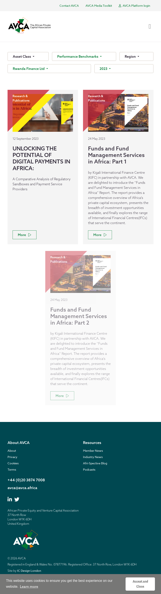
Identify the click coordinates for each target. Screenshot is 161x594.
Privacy (12, 457)
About (12, 451)
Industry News (93, 457)
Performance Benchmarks (78, 56)
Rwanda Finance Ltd (29, 69)
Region (131, 56)
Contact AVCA (69, 6)
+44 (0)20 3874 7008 (26, 480)
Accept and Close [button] (140, 584)
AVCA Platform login (134, 6)
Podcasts (89, 469)
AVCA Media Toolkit (99, 6)
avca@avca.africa (22, 487)
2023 (104, 69)
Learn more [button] (29, 586)
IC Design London (29, 571)
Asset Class (22, 56)
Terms (12, 469)
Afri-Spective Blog (95, 463)
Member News (93, 451)
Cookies (13, 463)
